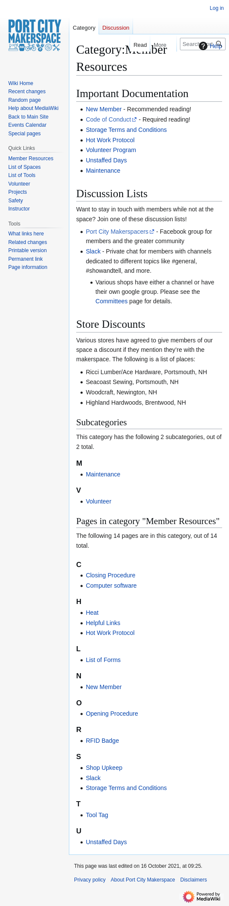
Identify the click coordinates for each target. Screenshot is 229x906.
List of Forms (103, 659)
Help (209, 46)
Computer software (111, 585)
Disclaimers (193, 880)
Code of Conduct (108, 119)
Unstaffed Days (106, 160)
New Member (103, 109)
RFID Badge (102, 740)
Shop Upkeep (104, 767)
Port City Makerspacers (117, 231)
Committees (112, 301)
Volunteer (98, 501)
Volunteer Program (111, 149)
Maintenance (103, 170)
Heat (92, 612)
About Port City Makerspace (143, 880)
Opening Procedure (112, 713)
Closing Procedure (110, 575)
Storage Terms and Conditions (126, 129)
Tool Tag (97, 814)
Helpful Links (103, 622)
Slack (93, 251)
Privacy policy (89, 880)
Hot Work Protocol (110, 140)
